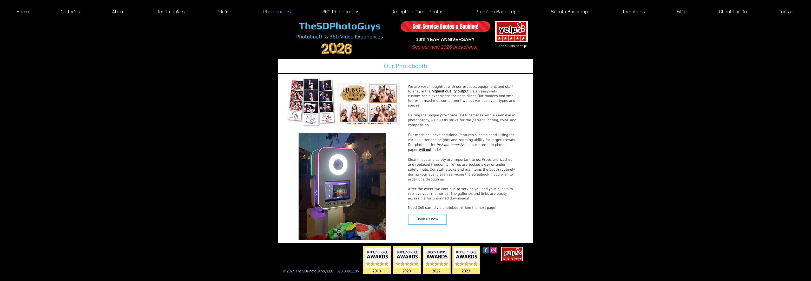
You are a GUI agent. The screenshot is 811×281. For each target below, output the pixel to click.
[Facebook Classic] (486, 250)
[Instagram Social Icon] (493, 250)
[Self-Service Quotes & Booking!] (445, 26)
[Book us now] (427, 219)
